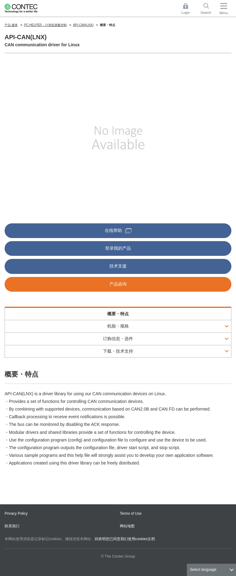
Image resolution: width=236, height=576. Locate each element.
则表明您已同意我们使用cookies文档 (125, 539)
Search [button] (208, 8)
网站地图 (127, 526)
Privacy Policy (16, 513)
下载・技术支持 (118, 351)
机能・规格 (118, 326)
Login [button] (189, 8)
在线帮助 (118, 230)
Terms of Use (131, 513)
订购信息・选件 (118, 338)
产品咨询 (118, 284)
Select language (203, 569)
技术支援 (118, 265)
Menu (223, 13)
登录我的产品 (118, 248)
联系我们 (12, 526)
